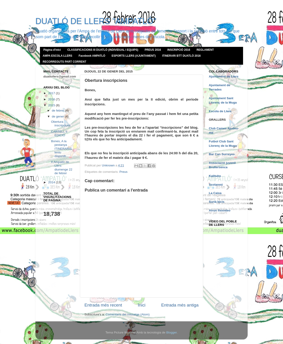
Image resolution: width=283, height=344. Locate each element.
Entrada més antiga (180, 305)
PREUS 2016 (153, 49)
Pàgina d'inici (52, 49)
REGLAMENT (205, 49)
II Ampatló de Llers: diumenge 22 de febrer (61, 167)
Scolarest (216, 184)
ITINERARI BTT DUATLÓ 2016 (181, 55)
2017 (52, 93)
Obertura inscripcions (61, 123)
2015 (52, 105)
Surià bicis (216, 201)
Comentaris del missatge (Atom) (128, 314)
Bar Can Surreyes (222, 154)
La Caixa (215, 193)
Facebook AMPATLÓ (92, 55)
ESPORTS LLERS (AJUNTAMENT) (134, 55)
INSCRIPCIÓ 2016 (178, 49)
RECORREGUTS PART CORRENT (64, 61)
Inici (142, 305)
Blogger (171, 332)
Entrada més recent (103, 305)
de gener (58, 116)
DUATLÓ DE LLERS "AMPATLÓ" (95, 21)
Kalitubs (215, 176)
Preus (123, 171)
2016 (52, 99)
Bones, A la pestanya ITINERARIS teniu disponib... (61, 148)
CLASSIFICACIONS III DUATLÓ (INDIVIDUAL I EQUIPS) (102, 49)
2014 (52, 182)
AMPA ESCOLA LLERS (57, 55)
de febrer (58, 110)
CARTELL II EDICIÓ (59, 133)
